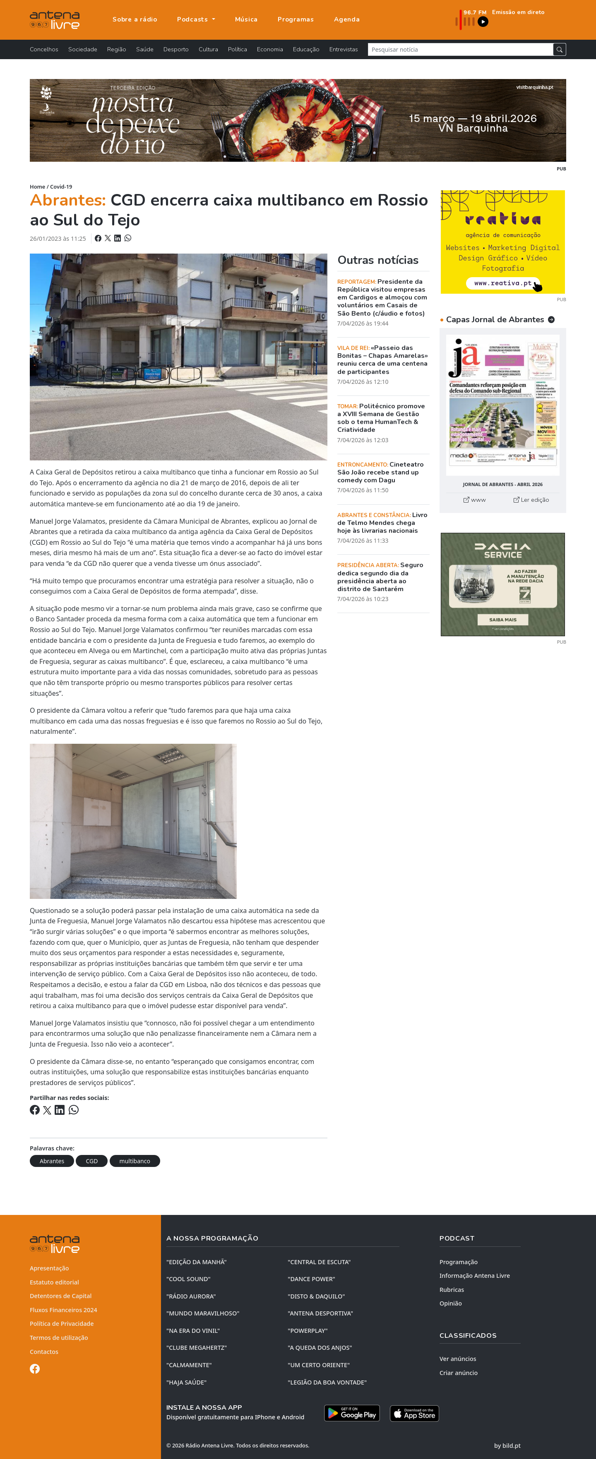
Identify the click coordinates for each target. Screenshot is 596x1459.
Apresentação (49, 1268)
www (475, 500)
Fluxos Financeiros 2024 (63, 1310)
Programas (296, 19)
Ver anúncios (458, 1359)
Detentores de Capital (60, 1296)
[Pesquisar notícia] (460, 49)
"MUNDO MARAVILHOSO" (202, 1313)
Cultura (208, 49)
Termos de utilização (59, 1338)
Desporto (176, 49)
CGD (92, 1161)
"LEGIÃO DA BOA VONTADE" (327, 1382)
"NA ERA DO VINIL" (193, 1330)
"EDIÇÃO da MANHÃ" (196, 1262)
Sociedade (82, 49)
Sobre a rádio (135, 19)
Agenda (347, 19)
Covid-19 (61, 186)
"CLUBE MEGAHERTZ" (196, 1347)
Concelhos (44, 49)
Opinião (451, 1303)
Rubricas (452, 1290)
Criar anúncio (459, 1373)
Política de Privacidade (62, 1323)
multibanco (135, 1161)
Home (37, 186)
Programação (459, 1262)
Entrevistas (343, 49)
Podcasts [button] (193, 19)
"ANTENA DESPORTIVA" (320, 1313)
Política (237, 49)
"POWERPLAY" (307, 1330)
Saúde (145, 49)
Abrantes (52, 1161)
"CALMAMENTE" (189, 1365)
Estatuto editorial (54, 1282)
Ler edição (531, 500)
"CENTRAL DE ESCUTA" (319, 1262)
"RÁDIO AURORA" (191, 1296)
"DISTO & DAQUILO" (316, 1296)
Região (116, 49)
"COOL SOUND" (188, 1279)
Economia (270, 49)
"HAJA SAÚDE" (186, 1382)
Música (246, 19)
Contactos (44, 1352)
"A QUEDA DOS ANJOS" (320, 1347)
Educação (306, 49)
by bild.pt (507, 1445)
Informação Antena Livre (475, 1275)
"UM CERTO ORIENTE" (319, 1365)
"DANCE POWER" (311, 1279)
